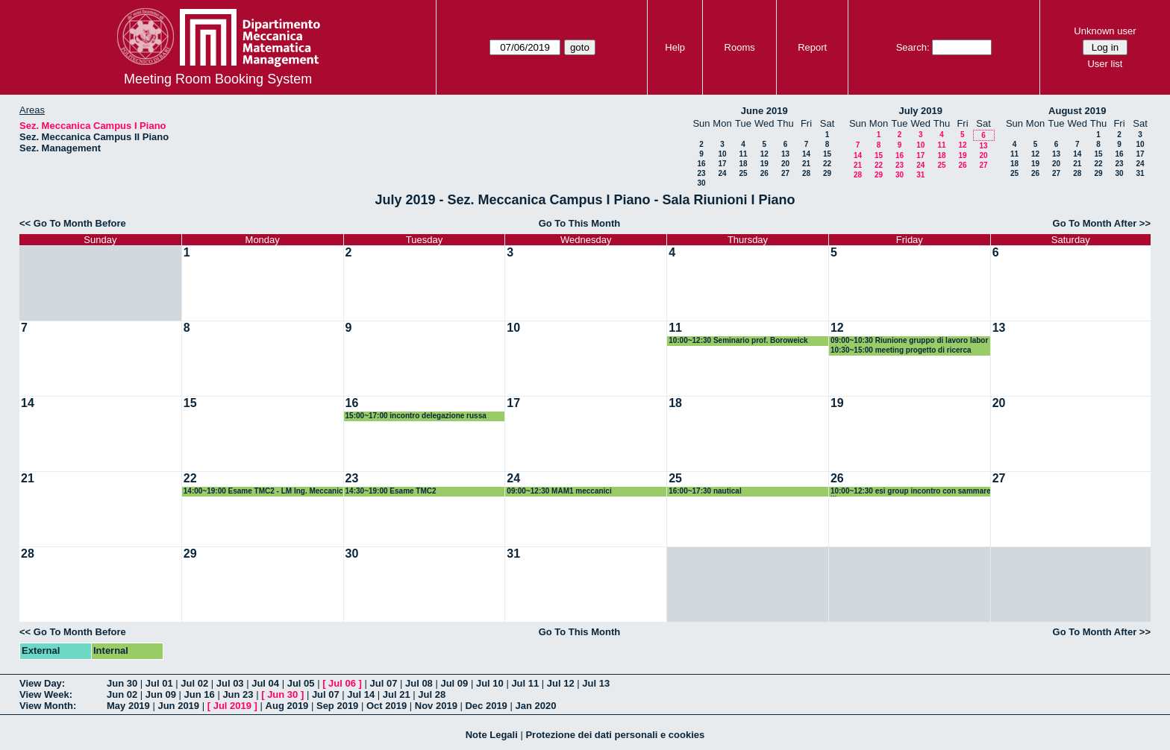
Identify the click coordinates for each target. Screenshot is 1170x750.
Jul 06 (342, 683)
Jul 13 (596, 683)
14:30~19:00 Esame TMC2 (391, 491)
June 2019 (764, 110)
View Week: (45, 694)
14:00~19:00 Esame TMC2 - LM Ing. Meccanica (263, 492)
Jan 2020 (535, 705)
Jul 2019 (232, 705)
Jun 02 (122, 694)
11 (743, 154)
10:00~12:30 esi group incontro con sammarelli (910, 492)
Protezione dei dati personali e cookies (614, 734)
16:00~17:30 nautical (705, 491)
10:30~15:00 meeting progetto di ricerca (901, 350)
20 (785, 164)
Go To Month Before (80, 223)
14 (806, 154)
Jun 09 (161, 694)
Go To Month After (1095, 223)
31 (920, 175)
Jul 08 (419, 683)
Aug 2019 (287, 705)
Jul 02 (194, 683)
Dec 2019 (486, 705)
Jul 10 (490, 683)
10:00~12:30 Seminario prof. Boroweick (738, 340)
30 (701, 183)
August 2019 (1077, 110)
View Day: (42, 683)
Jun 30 (122, 683)
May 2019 (128, 705)
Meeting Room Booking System (218, 79)
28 (806, 173)
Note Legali (492, 734)
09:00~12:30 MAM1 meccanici (559, 491)
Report (812, 47)
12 (764, 154)
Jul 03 (230, 683)
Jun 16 (199, 694)
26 (764, 173)
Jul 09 (454, 683)
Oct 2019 (386, 705)
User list (1104, 63)
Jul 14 (361, 694)
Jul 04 (265, 683)
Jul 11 (525, 683)
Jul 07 (384, 683)
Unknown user (1105, 31)
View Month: (47, 705)
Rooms (740, 47)
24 (722, 173)
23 (701, 173)
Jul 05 (301, 683)
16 (701, 164)
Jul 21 (396, 694)
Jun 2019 (178, 705)
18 (743, 164)
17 (722, 164)
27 (785, 173)
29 (827, 173)
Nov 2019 (436, 705)
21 (806, 164)
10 (722, 154)
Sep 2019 (337, 705)
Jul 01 (159, 683)
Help (675, 47)
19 (764, 164)
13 (785, 154)
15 (827, 154)
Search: (913, 47)
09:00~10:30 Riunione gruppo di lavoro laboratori (909, 341)
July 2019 (920, 110)
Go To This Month (580, 223)
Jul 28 (431, 694)
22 (827, 164)
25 (743, 173)
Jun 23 (237, 694)
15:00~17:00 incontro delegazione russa (416, 416)
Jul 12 (561, 683)
